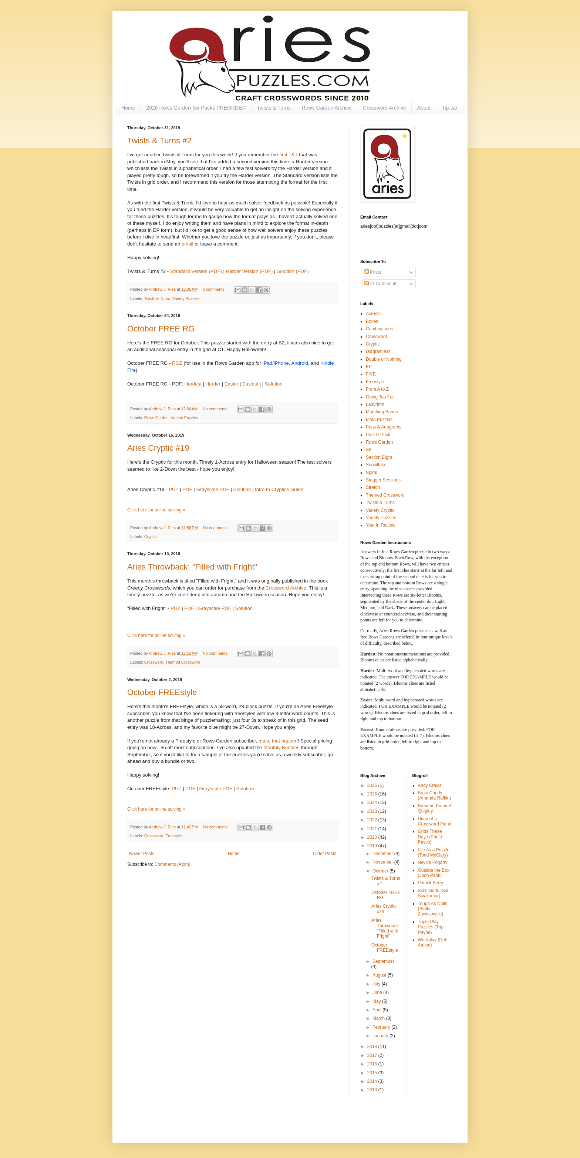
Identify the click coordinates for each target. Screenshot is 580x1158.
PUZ (173, 489)
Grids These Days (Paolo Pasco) (430, 837)
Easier (231, 384)
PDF (187, 489)
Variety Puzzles (186, 298)
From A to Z (377, 389)
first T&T (288, 154)
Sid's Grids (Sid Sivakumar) (433, 893)
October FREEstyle (162, 692)
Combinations (379, 328)
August (380, 975)
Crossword (153, 662)
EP (369, 366)
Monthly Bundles (281, 747)
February (381, 1027)
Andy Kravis (430, 785)
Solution (274, 384)
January (381, 1035)
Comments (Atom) (172, 864)
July (377, 984)
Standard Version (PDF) (196, 271)
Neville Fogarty (433, 862)
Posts (372, 272)
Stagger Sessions (383, 480)
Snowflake (376, 464)
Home (128, 108)
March (379, 1018)
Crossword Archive (384, 108)
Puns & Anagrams (383, 427)
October (381, 871)
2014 (372, 1081)
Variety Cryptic (380, 510)
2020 (372, 837)
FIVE (371, 374)
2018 (372, 1046)
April (377, 1009)
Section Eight (379, 457)
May (377, 1001)
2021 (372, 828)
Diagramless (378, 351)
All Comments (380, 283)
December (383, 853)
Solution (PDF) (292, 271)
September (383, 961)
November (383, 862)
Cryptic (150, 536)
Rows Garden (156, 418)
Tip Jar (449, 108)
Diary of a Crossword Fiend (435, 821)
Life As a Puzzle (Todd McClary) (433, 852)
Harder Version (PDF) (249, 271)
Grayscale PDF (212, 489)
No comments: (216, 409)
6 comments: (215, 289)
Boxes (372, 321)
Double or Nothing (384, 359)
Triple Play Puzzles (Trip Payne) (431, 927)
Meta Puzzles (379, 419)
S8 (368, 449)
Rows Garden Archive (327, 108)
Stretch (373, 487)
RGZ (177, 363)
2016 (372, 1064)
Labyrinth (375, 404)
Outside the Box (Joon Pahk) (433, 873)
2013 (372, 1089)
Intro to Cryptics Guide (279, 489)
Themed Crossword (182, 662)
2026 (372, 785)
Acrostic (374, 313)
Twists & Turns (274, 108)
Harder (213, 384)
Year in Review (380, 525)
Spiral (371, 472)
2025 (372, 794)
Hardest (193, 384)
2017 (372, 1055)
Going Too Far (380, 397)
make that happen (278, 741)
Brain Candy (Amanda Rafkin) (434, 795)
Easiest (250, 384)
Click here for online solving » (156, 510)
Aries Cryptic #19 (158, 448)
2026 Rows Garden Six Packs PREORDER (196, 108)
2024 (372, 802)
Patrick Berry (431, 882)
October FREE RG (161, 328)
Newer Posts (141, 853)
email (187, 244)
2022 (372, 819)
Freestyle (173, 836)
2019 (372, 845)
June (377, 992)
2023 (372, 811)
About (424, 108)
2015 (372, 1072)
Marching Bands (382, 411)
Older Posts (324, 853)
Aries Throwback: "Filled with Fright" (192, 566)
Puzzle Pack (378, 434)
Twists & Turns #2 (159, 140)
